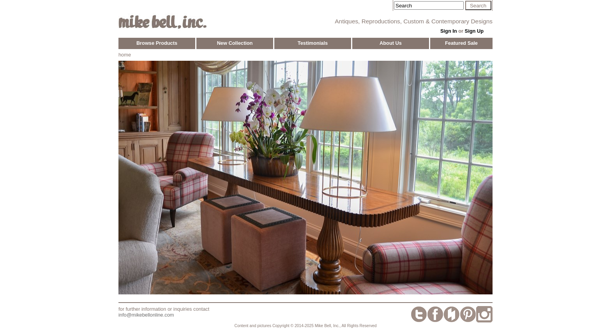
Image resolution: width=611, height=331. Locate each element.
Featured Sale (461, 43)
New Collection (235, 43)
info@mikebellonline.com (146, 315)
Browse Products (156, 43)
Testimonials (313, 43)
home (124, 55)
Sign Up (474, 31)
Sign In (448, 31)
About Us (391, 43)
